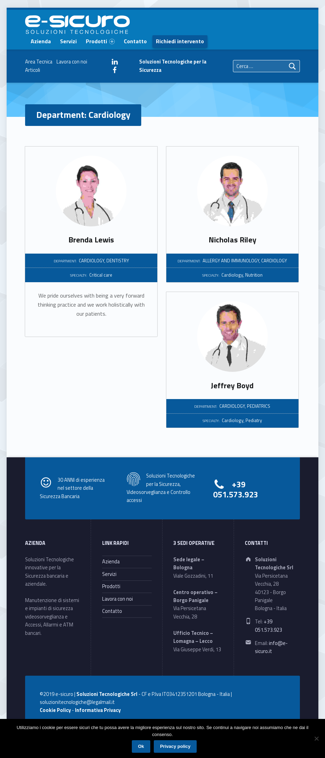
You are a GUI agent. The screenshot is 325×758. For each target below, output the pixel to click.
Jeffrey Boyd (232, 385)
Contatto (135, 41)
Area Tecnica (38, 62)
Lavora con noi (71, 62)
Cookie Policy (55, 710)
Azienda (41, 41)
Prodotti (100, 41)
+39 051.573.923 (235, 489)
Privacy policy (175, 746)
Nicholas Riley (232, 240)
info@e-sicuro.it (271, 647)
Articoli (32, 70)
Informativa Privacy (98, 710)
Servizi (68, 41)
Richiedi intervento (180, 41)
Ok (141, 746)
